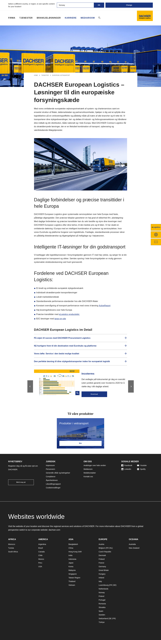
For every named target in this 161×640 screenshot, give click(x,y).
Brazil (40, 548)
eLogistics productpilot (69, 314)
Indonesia (72, 559)
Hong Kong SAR (75, 552)
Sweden (102, 615)
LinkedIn (126, 469)
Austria (101, 544)
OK (99, 5)
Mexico (41, 559)
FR (107, 548)
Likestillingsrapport (53, 484)
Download (94, 394)
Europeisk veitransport (61, 75)
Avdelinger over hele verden (95, 465)
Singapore (72, 574)
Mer (80, 443)
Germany (102, 567)
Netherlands (103, 589)
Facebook (126, 465)
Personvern (50, 469)
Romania (102, 604)
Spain (101, 611)
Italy (100, 581)
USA (40, 567)
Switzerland (103, 618)
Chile (40, 555)
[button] (80, 338)
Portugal (102, 600)
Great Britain (104, 570)
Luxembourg (104, 585)
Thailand (71, 581)
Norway (102, 592)
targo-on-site (60, 319)
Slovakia (102, 607)
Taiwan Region (74, 578)
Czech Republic (105, 552)
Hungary (102, 574)
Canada (41, 552)
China (70, 548)
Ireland (101, 578)
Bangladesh (73, 544)
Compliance (50, 477)
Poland (101, 596)
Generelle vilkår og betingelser (58, 473)
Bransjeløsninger (49, 18)
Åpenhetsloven (52, 480)
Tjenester (26, 18)
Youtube (142, 465)
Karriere (71, 18)
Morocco (11, 544)
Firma (11, 18)
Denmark (102, 555)
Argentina (42, 544)
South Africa (13, 552)
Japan (70, 563)
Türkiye (102, 622)
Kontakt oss (88, 477)
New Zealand (134, 548)
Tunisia (11, 548)
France (101, 563)
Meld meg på (21, 482)
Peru (40, 563)
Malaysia (72, 570)
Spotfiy (141, 469)
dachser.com (54, 530)
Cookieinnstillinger (53, 488)
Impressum (50, 465)
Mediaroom (88, 18)
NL (111, 548)
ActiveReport (104, 306)
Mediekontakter (90, 473)
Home (36, 75)
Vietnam (71, 585)
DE (114, 585)
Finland (102, 559)
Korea (70, 567)
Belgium (102, 548)
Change (129, 5)
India (70, 555)
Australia (132, 544)
